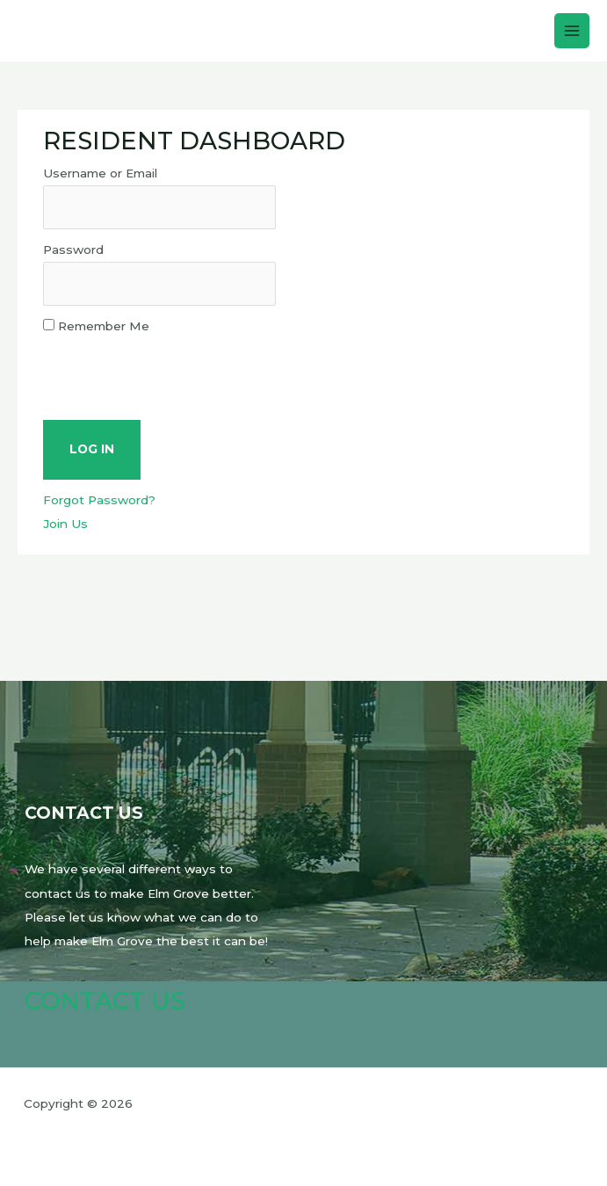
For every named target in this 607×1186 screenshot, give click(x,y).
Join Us (65, 524)
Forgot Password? (99, 500)
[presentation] (176, 372)
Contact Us (105, 1001)
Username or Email (100, 173)
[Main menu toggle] (572, 31)
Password (73, 249)
